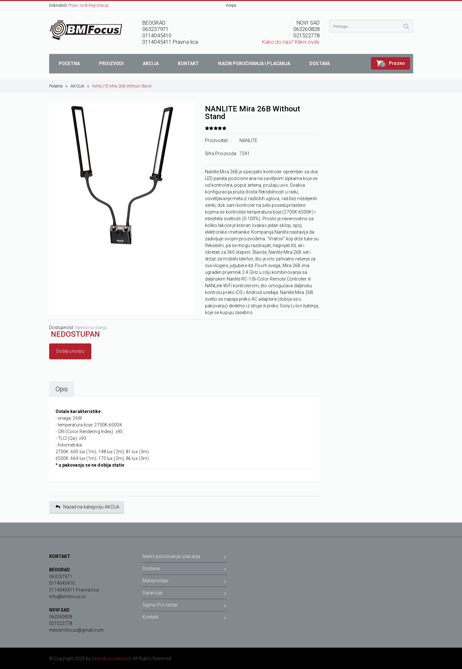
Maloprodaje (184, 581)
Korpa (231, 5)
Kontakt (184, 618)
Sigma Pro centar (184, 606)
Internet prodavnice (111, 658)
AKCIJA (80, 86)
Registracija (98, 5)
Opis (62, 389)
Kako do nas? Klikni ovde (291, 42)
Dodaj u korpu (70, 351)
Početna (58, 86)
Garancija (184, 594)
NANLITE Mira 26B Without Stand (121, 86)
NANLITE (248, 140)
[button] (390, 63)
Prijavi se (76, 5)
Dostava (184, 569)
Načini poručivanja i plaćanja (184, 557)
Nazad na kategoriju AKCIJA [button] (88, 507)
